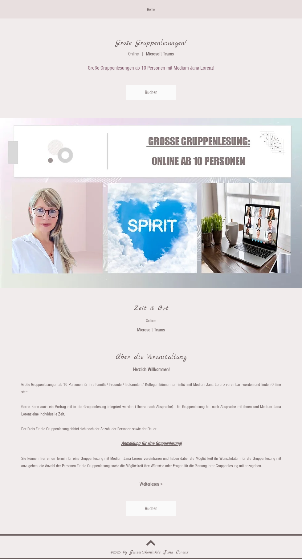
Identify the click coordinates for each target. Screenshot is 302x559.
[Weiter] (151, 543)
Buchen (151, 92)
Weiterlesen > (151, 484)
